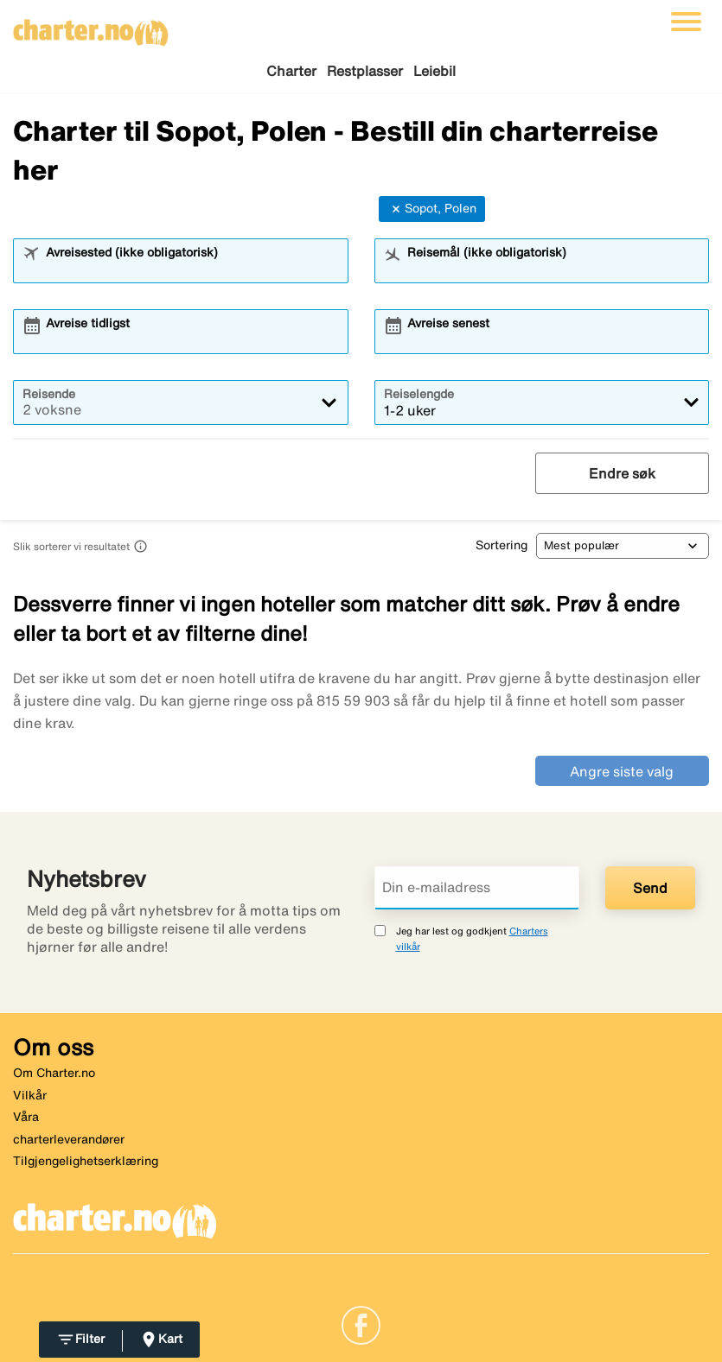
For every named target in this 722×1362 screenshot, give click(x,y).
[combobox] (191, 268)
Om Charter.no (54, 1073)
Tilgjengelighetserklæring (85, 1161)
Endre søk (622, 473)
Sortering (501, 545)
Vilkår (30, 1095)
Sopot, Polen (431, 209)
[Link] (361, 1324)
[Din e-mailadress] (477, 887)
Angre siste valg (622, 771)
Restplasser (365, 71)
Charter (291, 71)
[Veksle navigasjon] (686, 21)
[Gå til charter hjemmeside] (91, 27)
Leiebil (434, 71)
